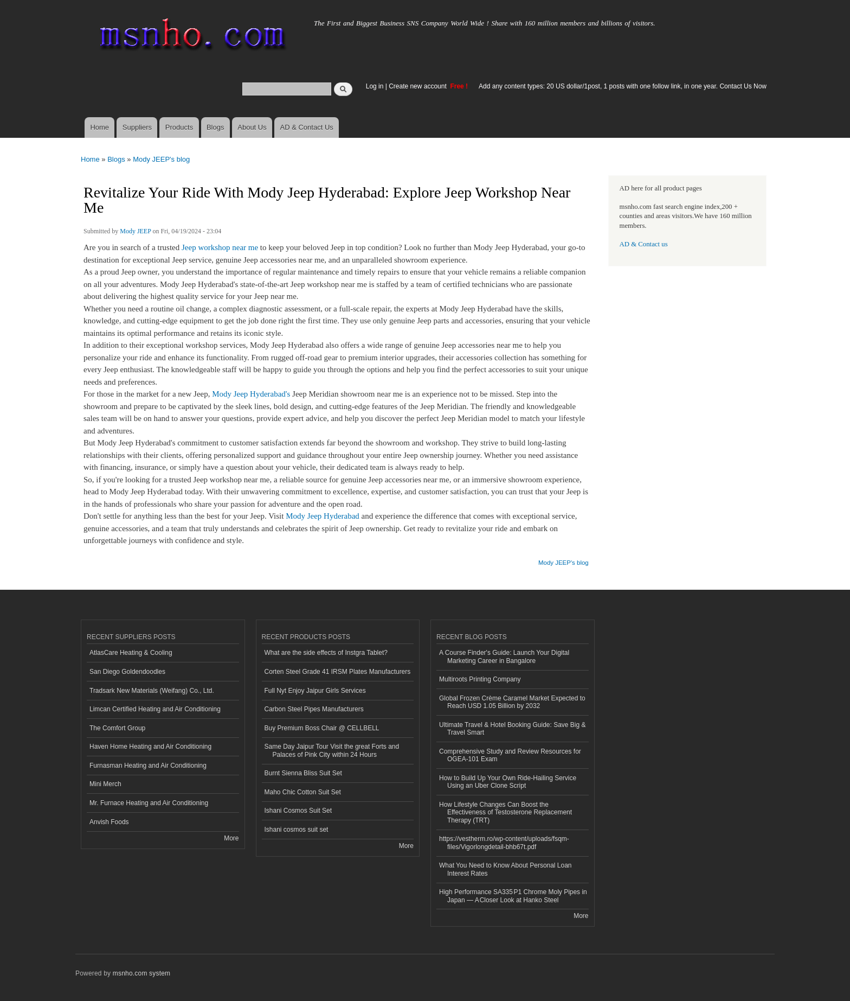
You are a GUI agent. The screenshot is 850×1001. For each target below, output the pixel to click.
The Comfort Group (117, 728)
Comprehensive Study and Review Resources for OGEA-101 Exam (510, 755)
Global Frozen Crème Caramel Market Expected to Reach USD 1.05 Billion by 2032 (512, 702)
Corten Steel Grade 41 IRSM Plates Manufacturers (338, 671)
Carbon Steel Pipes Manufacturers (314, 709)
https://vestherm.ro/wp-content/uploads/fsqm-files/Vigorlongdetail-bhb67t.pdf (504, 842)
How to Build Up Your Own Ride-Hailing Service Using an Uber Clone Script (507, 781)
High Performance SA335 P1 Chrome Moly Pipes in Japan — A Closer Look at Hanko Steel (513, 895)
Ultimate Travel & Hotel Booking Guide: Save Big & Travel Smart (512, 728)
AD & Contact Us (306, 127)
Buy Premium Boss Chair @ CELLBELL (322, 728)
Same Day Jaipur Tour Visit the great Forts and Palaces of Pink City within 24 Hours (332, 750)
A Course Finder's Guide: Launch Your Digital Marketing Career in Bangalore (504, 656)
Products (179, 127)
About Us (251, 127)
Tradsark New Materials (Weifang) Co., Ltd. (151, 690)
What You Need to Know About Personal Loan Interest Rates (505, 869)
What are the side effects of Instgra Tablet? (326, 652)
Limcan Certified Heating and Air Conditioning (155, 709)
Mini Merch (105, 784)
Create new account (418, 86)
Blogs (215, 127)
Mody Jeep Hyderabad (322, 516)
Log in (375, 86)
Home (99, 127)
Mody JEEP (135, 231)
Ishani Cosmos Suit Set (298, 810)
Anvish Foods (109, 822)
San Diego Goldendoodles (127, 671)
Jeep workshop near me (218, 247)
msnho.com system (141, 973)
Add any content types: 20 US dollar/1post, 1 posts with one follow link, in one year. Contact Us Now (623, 86)
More (231, 838)
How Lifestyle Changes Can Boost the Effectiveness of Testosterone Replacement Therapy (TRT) (505, 812)
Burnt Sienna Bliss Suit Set (303, 773)
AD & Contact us (644, 244)
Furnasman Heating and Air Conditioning (148, 765)
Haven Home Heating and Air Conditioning (150, 746)
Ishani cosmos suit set (297, 829)
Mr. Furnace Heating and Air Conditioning (148, 803)
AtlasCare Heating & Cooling (130, 652)
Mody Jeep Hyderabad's (250, 394)
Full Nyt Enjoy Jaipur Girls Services (315, 690)
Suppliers (137, 127)
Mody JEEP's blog (161, 159)
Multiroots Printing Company (480, 679)
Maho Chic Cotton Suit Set (303, 792)
